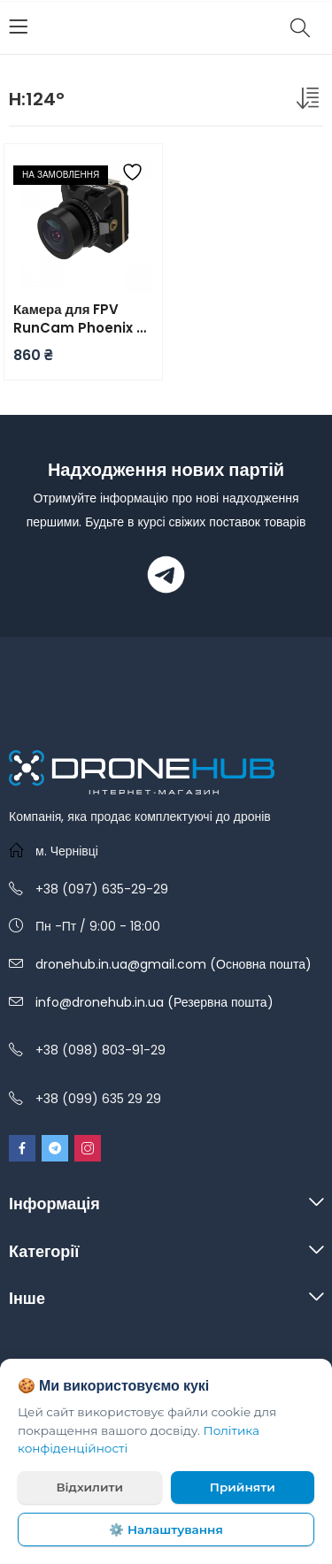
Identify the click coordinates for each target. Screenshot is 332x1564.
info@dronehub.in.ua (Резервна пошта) (154, 1002)
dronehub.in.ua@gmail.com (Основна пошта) (173, 964)
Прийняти (242, 1487)
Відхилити (89, 1487)
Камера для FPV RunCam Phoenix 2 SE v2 (78, 318)
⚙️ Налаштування (166, 1529)
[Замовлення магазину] (310, 102)
